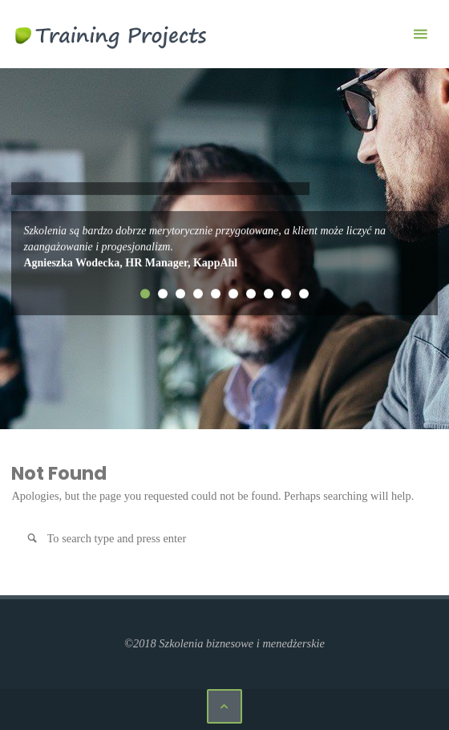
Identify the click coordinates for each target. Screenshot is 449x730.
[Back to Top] (224, 706)
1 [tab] (145, 293)
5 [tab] (215, 293)
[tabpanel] (224, 247)
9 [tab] (286, 293)
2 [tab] (163, 293)
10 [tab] (304, 293)
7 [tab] (251, 293)
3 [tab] (180, 293)
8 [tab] (268, 293)
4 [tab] (198, 293)
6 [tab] (233, 293)
